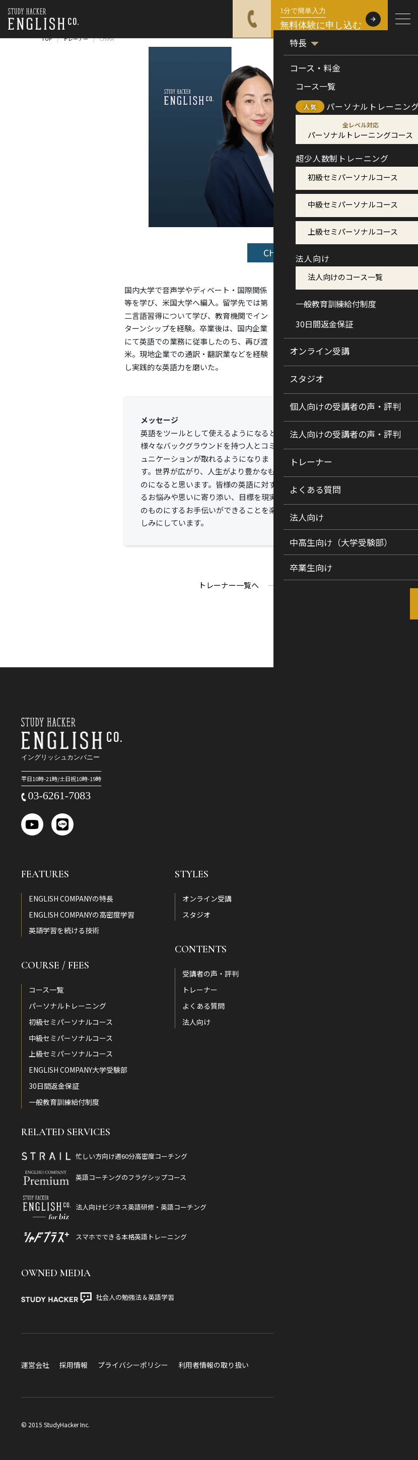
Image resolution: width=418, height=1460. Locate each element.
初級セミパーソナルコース (71, 1022)
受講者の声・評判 (210, 973)
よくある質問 (203, 1006)
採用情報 (73, 1365)
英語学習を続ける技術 (64, 930)
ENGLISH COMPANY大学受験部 (78, 1070)
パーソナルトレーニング (67, 1006)
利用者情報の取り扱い (213, 1365)
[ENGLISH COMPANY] (43, 19)
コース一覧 (46, 990)
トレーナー (200, 990)
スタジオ (196, 915)
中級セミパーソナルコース (71, 1038)
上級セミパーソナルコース (71, 1054)
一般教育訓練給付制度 (64, 1102)
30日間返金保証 (54, 1086)
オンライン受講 (207, 898)
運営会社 (35, 1365)
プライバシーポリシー (133, 1365)
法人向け (196, 1022)
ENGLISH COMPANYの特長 (71, 898)
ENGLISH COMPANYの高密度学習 (81, 915)
